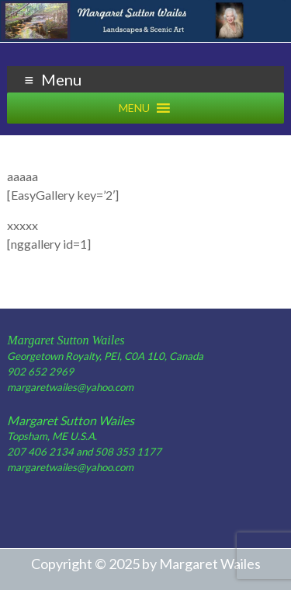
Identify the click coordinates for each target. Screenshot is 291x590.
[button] (134, 108)
